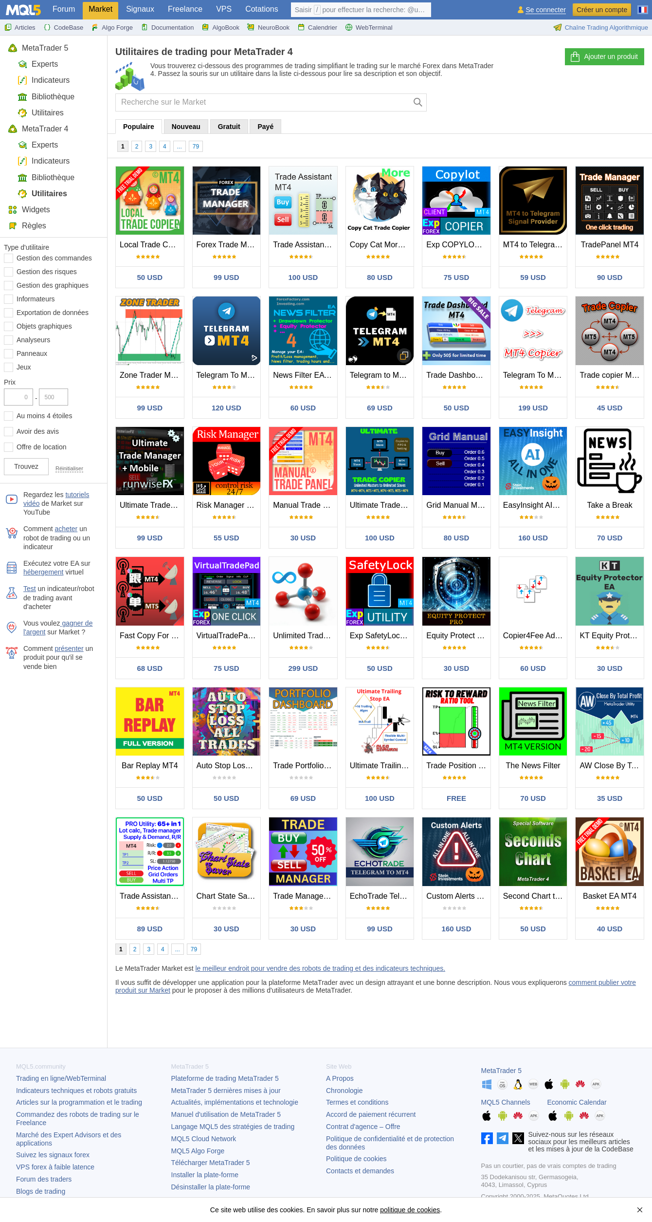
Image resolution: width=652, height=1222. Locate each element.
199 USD (533, 408)
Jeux (24, 367)
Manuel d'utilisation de (226, 1114)
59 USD (533, 277)
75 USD (457, 277)
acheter (66, 529)
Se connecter (545, 10)
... (179, 146)
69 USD (380, 408)
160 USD (533, 538)
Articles (20, 27)
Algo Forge (112, 27)
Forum (64, 9)
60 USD (303, 408)
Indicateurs (44, 80)
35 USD (610, 798)
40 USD (610, 929)
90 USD (610, 277)
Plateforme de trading (225, 1078)
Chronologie (344, 1090)
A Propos (340, 1078)
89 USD (150, 929)
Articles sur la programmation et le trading (79, 1102)
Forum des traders (44, 1179)
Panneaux (32, 353)
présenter (69, 648)
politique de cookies (410, 1210)
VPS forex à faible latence (55, 1167)
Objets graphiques (44, 326)
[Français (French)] (642, 6)
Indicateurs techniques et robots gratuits (76, 1090)
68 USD (150, 668)
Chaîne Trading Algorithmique (600, 27)
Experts (38, 64)
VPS (224, 9)
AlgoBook (220, 27)
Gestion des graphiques (53, 285)
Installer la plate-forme (205, 1175)
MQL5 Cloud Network (203, 1139)
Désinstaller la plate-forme (211, 1187)
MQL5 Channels (505, 1102)
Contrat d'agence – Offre (363, 1126)
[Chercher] (418, 102)
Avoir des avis (38, 431)
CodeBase (63, 27)
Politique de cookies (356, 1159)
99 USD (226, 277)
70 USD (610, 538)
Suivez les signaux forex (53, 1155)
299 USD (303, 668)
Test (29, 588)
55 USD (226, 538)
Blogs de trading (40, 1191)
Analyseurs (33, 340)
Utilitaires (41, 112)
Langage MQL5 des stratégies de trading (233, 1126)
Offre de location (41, 447)
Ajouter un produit (603, 57)
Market (100, 9)
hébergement (43, 572)
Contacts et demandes (360, 1171)
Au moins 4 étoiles (44, 416)
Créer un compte (602, 10)
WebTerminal (369, 27)
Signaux (140, 9)
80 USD (380, 277)
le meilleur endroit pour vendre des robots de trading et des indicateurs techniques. (320, 968)
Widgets (29, 209)
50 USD (150, 277)
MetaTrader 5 (38, 48)
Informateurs (36, 299)
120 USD (226, 408)
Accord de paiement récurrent (371, 1114)
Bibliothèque (46, 96)
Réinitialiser (69, 468)
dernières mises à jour (226, 1090)
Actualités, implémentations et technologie (234, 1102)
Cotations (261, 9)
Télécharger (210, 1162)
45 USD (610, 408)
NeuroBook (268, 27)
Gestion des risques (47, 272)
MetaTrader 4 (38, 128)
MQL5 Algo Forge (198, 1151)
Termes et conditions (357, 1102)
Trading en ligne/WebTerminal (61, 1078)
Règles (27, 225)
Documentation (167, 27)
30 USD (303, 538)
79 (196, 146)
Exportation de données (53, 312)
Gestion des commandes (54, 258)
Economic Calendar (577, 1102)
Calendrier (317, 27)
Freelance (185, 9)
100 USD (303, 277)
